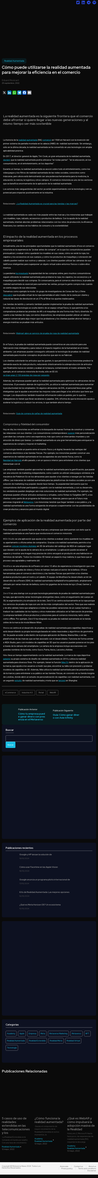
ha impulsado (22, 273)
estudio (18, 680)
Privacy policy (66, 1172)
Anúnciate (64, 1170)
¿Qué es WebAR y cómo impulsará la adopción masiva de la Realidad (81, 1127)
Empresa (32, 1037)
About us (92, 1170)
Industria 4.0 (27, 692)
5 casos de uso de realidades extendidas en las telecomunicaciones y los (16, 1129)
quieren (71, 433)
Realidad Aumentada (14, 60)
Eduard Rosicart (10, 80)
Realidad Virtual (73, 1044)
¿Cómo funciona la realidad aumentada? (49, 1123)
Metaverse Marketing (58, 1037)
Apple (21, 1037)
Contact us (78, 1170)
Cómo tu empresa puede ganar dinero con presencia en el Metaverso (31, 718)
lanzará (61, 680)
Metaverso (29, 502)
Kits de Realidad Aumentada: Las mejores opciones (44, 895)
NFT (87, 1037)
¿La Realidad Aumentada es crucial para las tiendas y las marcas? (47, 203)
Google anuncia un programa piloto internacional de (44, 883)
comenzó (46, 140)
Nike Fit (64, 662)
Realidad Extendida (37, 1044)
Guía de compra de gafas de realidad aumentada (39, 413)
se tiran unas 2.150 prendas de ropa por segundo (26, 375)
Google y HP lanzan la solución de (35, 858)
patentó (6, 659)
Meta (43, 1037)
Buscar (10, 733)
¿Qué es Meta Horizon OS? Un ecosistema (40, 908)
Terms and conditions (87, 1172)
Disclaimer (91, 1174)
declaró (6, 160)
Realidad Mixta (56, 1044)
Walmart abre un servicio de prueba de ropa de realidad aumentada (47, 333)
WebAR (53, 692)
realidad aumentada (28, 140)
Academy (11, 1037)
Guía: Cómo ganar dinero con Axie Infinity (66, 716)
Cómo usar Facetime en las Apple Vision (38, 870)
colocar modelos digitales (24, 546)
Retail (41, 692)
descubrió (8, 295)
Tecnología (12, 1051)
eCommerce (10, 692)
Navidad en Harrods (12, 460)
